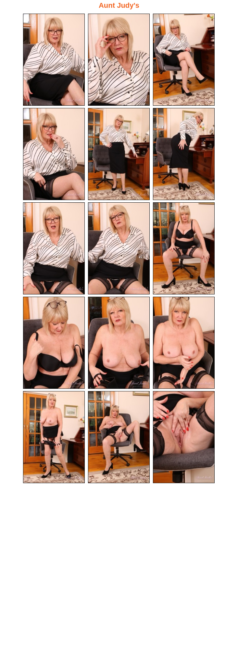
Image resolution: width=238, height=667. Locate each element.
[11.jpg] (119, 343)
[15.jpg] (184, 437)
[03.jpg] (184, 60)
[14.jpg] (119, 437)
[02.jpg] (119, 60)
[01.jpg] (54, 60)
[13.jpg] (54, 437)
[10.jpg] (54, 343)
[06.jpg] (184, 154)
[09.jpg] (184, 248)
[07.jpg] (54, 248)
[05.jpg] (119, 154)
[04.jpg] (54, 154)
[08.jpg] (119, 248)
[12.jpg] (184, 343)
